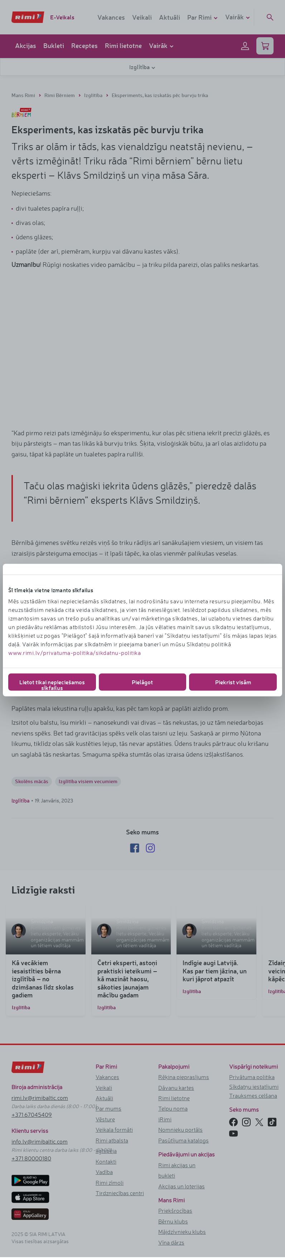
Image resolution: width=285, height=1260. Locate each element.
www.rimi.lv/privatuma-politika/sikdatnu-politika (74, 652)
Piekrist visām (233, 682)
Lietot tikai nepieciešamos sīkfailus (52, 684)
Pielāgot (142, 682)
